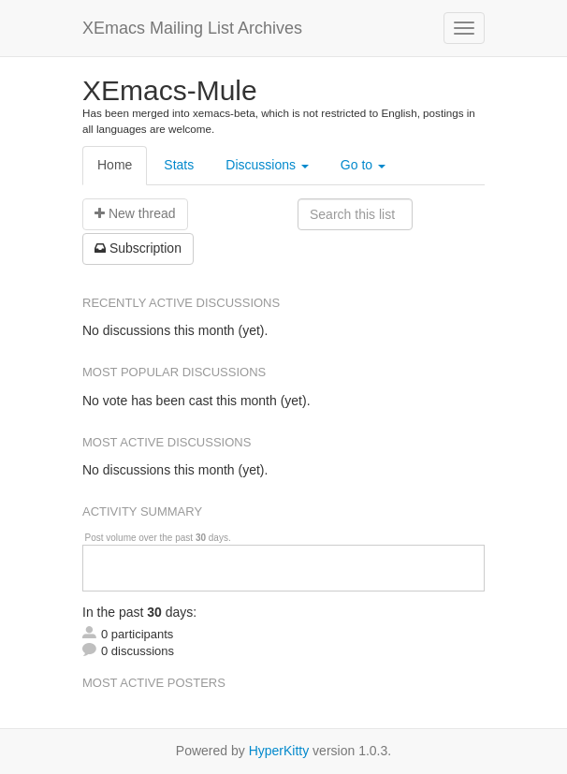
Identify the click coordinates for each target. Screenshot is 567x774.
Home (114, 164)
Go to (363, 164)
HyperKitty (279, 750)
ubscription (138, 248)
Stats (179, 164)
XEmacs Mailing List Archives (192, 28)
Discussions (267, 164)
